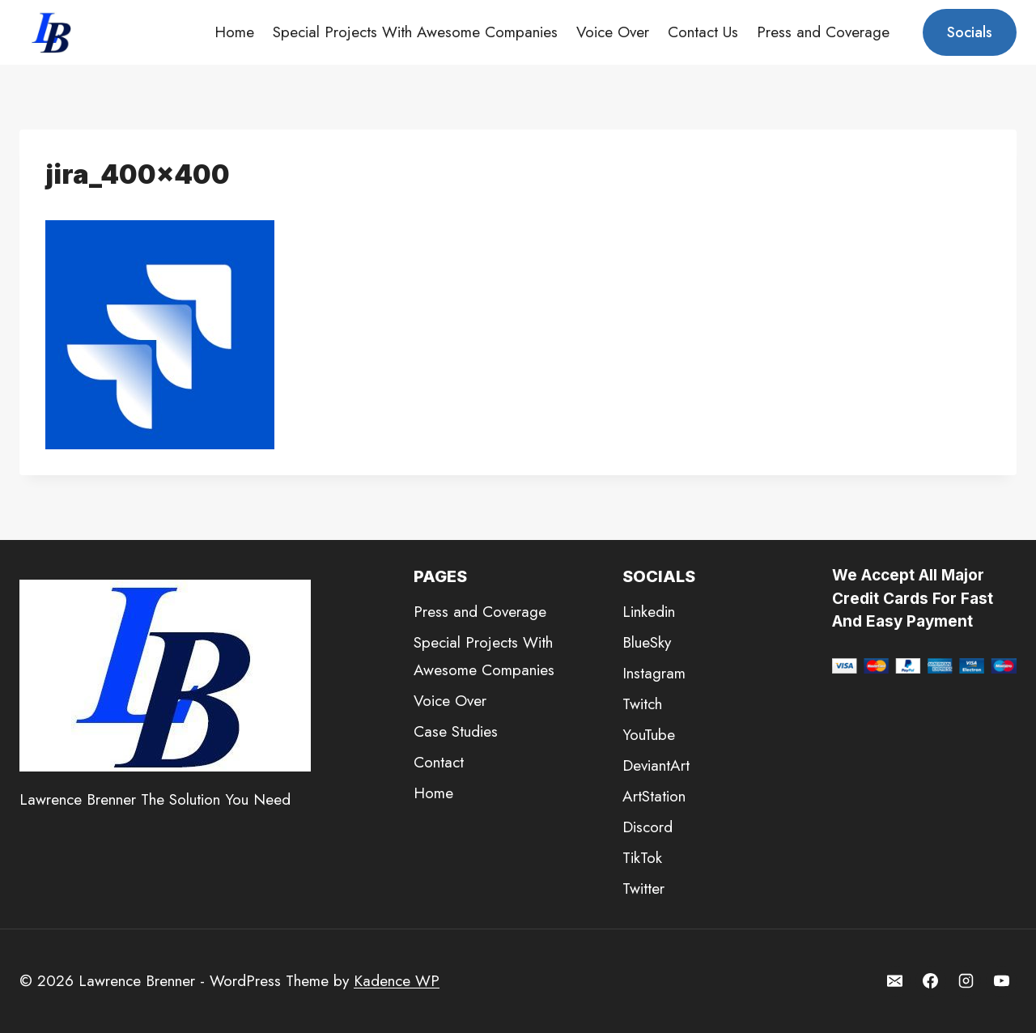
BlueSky (646, 642)
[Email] (895, 981)
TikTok (642, 858)
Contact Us (703, 32)
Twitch (642, 704)
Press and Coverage (823, 32)
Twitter (643, 888)
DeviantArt (656, 765)
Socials (969, 32)
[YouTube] (1001, 981)
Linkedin (648, 612)
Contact (439, 762)
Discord (647, 827)
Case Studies (456, 731)
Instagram (654, 673)
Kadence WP (396, 981)
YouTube (648, 735)
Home (234, 32)
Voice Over (612, 32)
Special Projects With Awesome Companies (415, 32)
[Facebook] (930, 981)
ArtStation (654, 796)
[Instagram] (965, 981)
